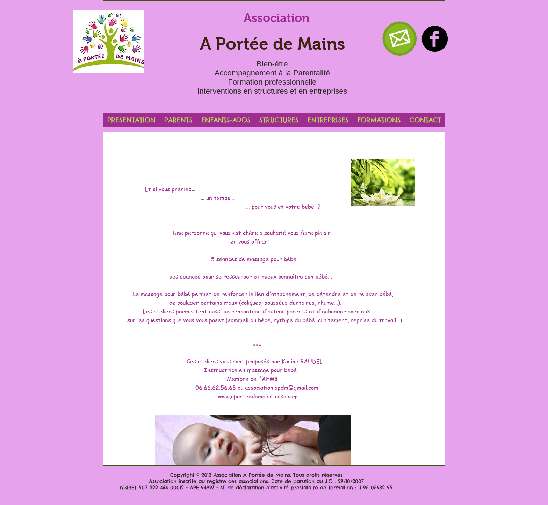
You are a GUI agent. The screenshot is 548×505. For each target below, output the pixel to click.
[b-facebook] (434, 39)
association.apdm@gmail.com (281, 387)
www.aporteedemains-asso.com (258, 396)
